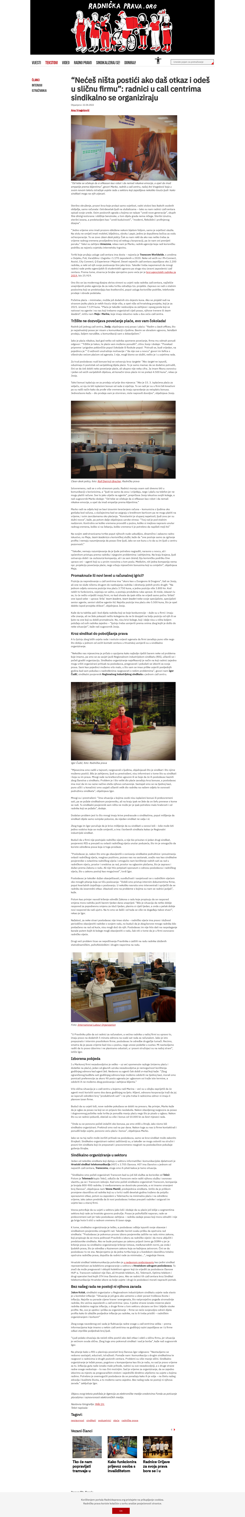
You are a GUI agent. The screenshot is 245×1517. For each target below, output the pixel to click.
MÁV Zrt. (100, 1404)
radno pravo (83, 62)
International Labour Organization (97, 1024)
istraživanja (39, 90)
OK (121, 1510)
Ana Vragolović (80, 110)
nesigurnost (77, 1420)
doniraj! (130, 62)
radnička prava (130, 1420)
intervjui (37, 85)
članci (36, 80)
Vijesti (36, 62)
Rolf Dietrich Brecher (109, 481)
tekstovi (51, 62)
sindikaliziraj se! (108, 62)
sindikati (91, 1420)
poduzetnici (104, 1420)
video (66, 62)
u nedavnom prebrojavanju (139, 1262)
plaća (116, 1420)
